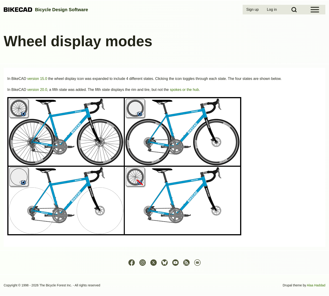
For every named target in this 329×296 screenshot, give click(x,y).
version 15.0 (37, 79)
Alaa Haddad (316, 285)
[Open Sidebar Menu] (314, 9)
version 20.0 (37, 90)
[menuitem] (253, 9)
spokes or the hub (184, 90)
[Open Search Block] (294, 9)
